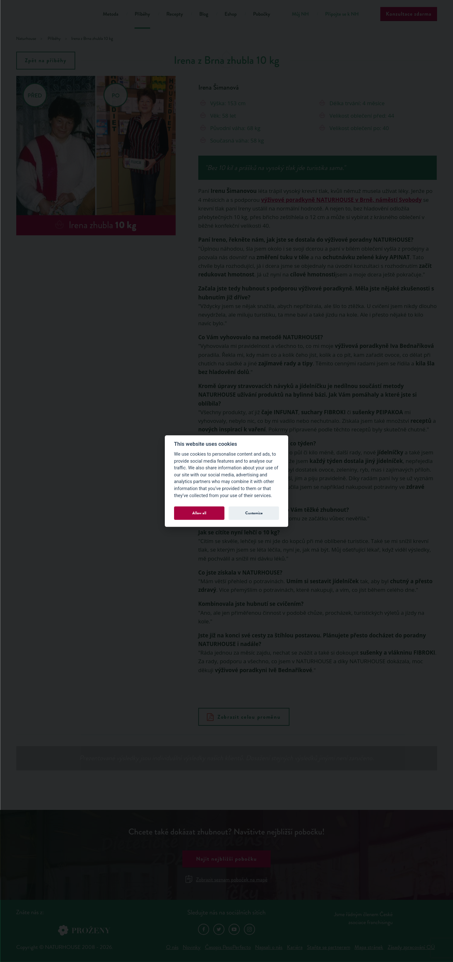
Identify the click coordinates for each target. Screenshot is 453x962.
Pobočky (261, 14)
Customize (254, 513)
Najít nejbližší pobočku (226, 859)
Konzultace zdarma (408, 14)
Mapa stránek (368, 947)
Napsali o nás (268, 947)
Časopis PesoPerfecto (228, 947)
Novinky (192, 947)
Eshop (230, 14)
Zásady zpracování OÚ (411, 947)
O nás (172, 947)
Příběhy (142, 14)
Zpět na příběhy (46, 60)
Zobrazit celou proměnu (244, 717)
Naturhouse (26, 39)
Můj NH (300, 14)
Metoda (111, 14)
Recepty (174, 14)
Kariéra (295, 947)
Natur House (51, 15)
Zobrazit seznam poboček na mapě (226, 880)
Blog (203, 14)
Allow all (199, 513)
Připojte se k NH (342, 14)
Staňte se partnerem (328, 947)
